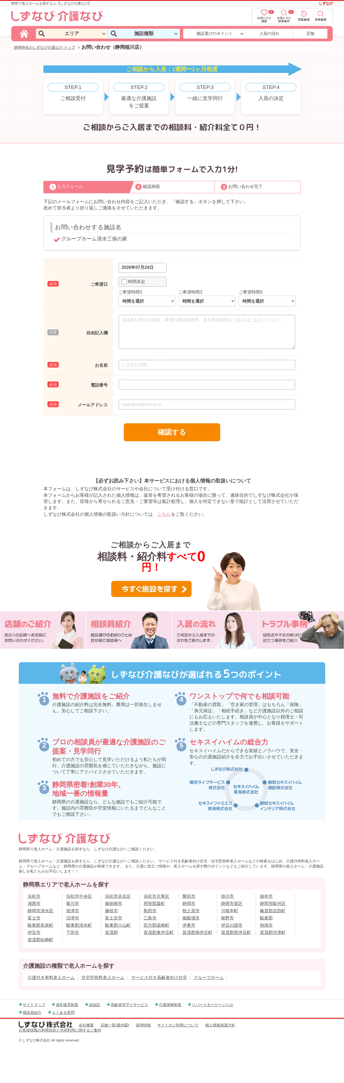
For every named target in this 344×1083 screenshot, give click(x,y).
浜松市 (34, 896)
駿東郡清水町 (79, 925)
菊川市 (72, 903)
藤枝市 (111, 910)
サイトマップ (34, 1005)
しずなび (326, 3)
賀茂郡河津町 (273, 932)
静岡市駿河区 (273, 903)
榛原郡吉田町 (273, 910)
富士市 (34, 918)
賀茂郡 (111, 932)
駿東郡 (266, 918)
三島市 (150, 918)
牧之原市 (191, 910)
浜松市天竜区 (156, 896)
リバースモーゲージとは (212, 1005)
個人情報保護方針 (220, 1025)
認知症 (94, 1005)
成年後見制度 (67, 1005)
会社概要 (86, 1025)
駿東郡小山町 (118, 925)
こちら (164, 514)
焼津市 (72, 910)
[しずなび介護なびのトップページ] (25, 33)
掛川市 (227, 896)
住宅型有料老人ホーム (102, 977)
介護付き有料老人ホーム (51, 977)
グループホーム (209, 977)
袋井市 (266, 896)
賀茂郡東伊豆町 (159, 932)
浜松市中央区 (79, 896)
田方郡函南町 (156, 925)
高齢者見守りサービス (129, 1005)
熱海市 (266, 925)
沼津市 (72, 918)
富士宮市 (113, 918)
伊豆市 (34, 932)
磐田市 (188, 896)
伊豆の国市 (231, 925)
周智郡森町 (154, 903)
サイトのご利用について (178, 1025)
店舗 (310, 33)
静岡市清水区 (40, 910)
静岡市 (188, 903)
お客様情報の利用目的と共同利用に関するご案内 (60, 1030)
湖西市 (34, 903)
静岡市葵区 (231, 903)
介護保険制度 (170, 1005)
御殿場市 (191, 918)
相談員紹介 (32, 1012)
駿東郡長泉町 (40, 925)
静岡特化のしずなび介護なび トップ (44, 47)
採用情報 (143, 1025)
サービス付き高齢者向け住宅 (159, 977)
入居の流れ (269, 33)
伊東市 (188, 925)
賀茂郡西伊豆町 (236, 932)
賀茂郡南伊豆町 (197, 932)
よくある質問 (63, 1012)
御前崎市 (113, 903)
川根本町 (229, 910)
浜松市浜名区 (118, 896)
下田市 (72, 932)
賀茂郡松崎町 (40, 939)
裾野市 (227, 918)
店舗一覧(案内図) (114, 1025)
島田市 (150, 910)
